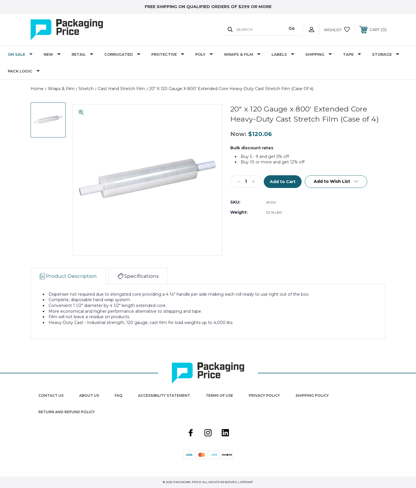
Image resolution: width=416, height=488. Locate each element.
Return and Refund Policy (66, 412)
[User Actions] (311, 29)
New (52, 54)
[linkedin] (225, 433)
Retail (82, 54)
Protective (167, 54)
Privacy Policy (264, 395)
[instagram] (208, 433)
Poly (204, 54)
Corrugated (122, 54)
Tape (352, 54)
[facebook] (190, 433)
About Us (89, 395)
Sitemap (246, 482)
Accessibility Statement (164, 395)
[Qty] (246, 181)
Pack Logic (24, 71)
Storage (385, 54)
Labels (283, 54)
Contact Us (51, 395)
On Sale (20, 54)
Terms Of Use (219, 395)
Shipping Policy (312, 395)
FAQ (118, 395)
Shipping (318, 54)
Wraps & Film (242, 54)
